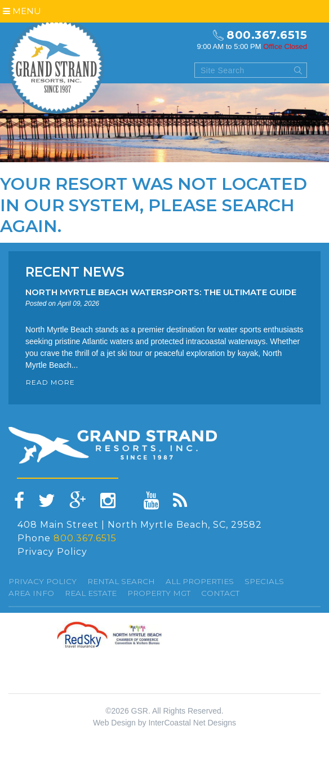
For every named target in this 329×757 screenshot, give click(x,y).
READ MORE (50, 382)
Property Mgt (158, 593)
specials (264, 581)
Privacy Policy (52, 551)
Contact (220, 593)
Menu (22, 11)
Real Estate (91, 593)
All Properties (200, 581)
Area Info (31, 593)
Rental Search (121, 581)
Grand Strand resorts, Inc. (56, 66)
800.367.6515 (266, 35)
